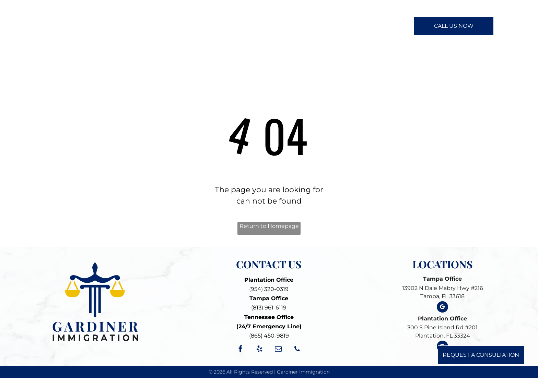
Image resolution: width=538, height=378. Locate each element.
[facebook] (240, 350)
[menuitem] (191, 25)
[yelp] (259, 350)
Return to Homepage (269, 226)
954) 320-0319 (270, 289)
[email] (278, 350)
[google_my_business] (442, 307)
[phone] (297, 350)
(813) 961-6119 (268, 307)
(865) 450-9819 (269, 335)
